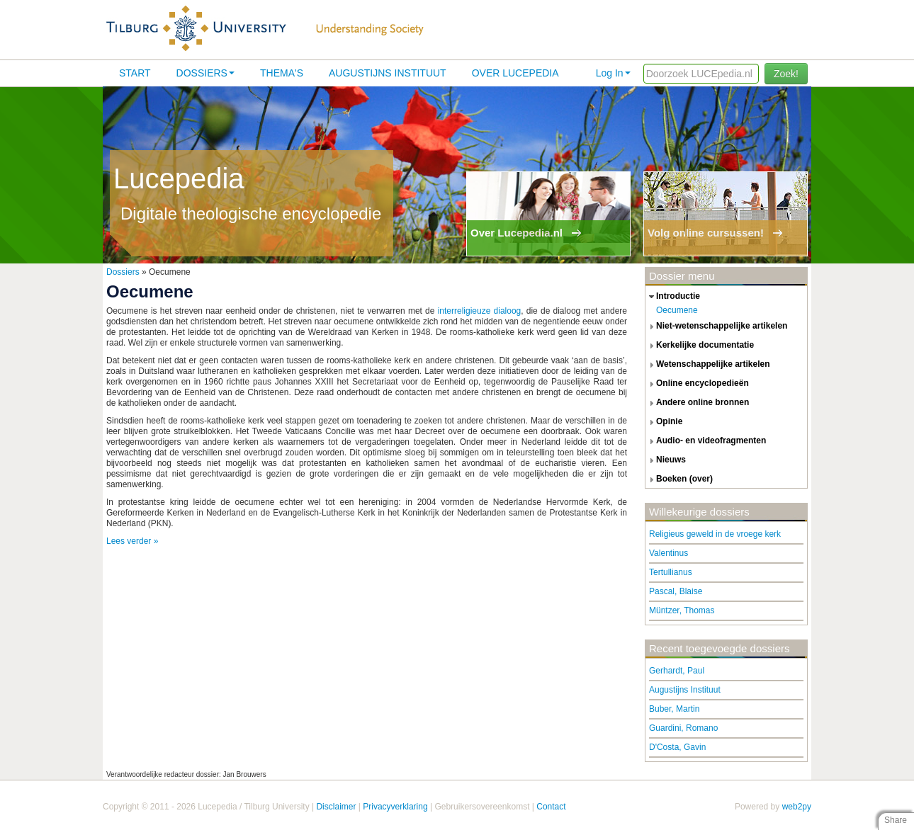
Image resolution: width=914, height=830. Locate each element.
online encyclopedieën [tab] (697, 384)
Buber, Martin (674, 709)
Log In (613, 73)
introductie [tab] (672, 296)
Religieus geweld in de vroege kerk (715, 534)
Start (135, 73)
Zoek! (786, 73)
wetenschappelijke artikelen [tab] (707, 364)
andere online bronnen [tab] (697, 403)
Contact (550, 807)
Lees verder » (132, 541)
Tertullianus (670, 572)
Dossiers (205, 73)
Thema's (281, 73)
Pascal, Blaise (675, 591)
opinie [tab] (663, 422)
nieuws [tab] (665, 460)
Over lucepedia (515, 73)
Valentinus (668, 553)
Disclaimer (336, 807)
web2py (796, 807)
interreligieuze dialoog (479, 311)
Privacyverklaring (395, 807)
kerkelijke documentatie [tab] (699, 345)
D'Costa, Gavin (677, 747)
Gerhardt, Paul (676, 671)
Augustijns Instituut (387, 73)
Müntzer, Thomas (681, 610)
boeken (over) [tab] (679, 479)
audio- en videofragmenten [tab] (705, 441)
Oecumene (677, 310)
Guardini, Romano (683, 728)
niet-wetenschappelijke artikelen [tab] (716, 326)
